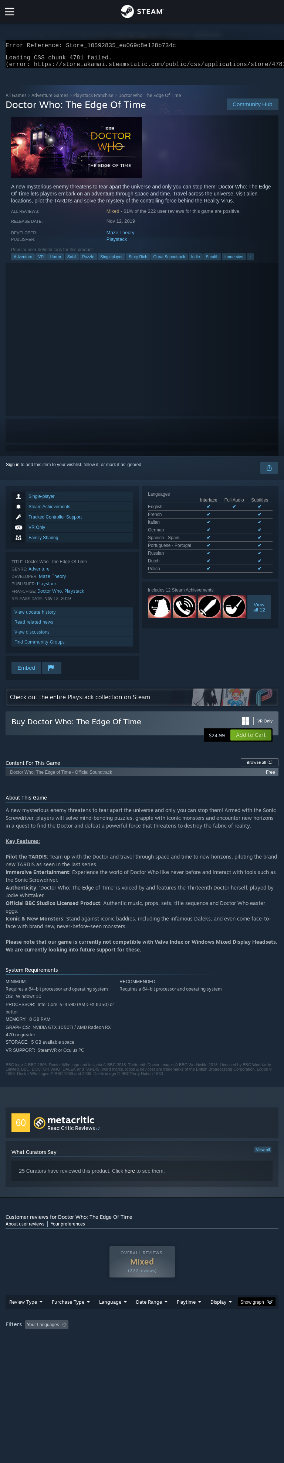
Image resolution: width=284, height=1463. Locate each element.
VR (41, 261)
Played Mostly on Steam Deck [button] (227, 1339)
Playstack (116, 243)
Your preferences (68, 1228)
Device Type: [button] (121, 1349)
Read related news (33, 626)
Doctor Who (49, 595)
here (130, 1175)
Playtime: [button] (175, 1339)
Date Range (149, 1317)
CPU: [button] (63, 1349)
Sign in (13, 469)
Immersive (233, 261)
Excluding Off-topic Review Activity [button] (118, 1339)
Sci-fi (71, 261)
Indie (195, 261)
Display (218, 1317)
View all (263, 1154)
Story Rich (138, 261)
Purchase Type (68, 1317)
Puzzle (88, 261)
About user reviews (25, 1228)
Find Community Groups (39, 646)
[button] (251, 739)
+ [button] (250, 261)
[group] (142, 1344)
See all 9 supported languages (178, 550)
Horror (55, 261)
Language (110, 1317)
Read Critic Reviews (71, 1132)
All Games (16, 100)
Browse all (260, 766)
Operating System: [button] (25, 1349)
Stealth (212, 261)
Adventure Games (49, 100)
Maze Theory (120, 237)
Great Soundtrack (169, 261)
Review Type (23, 1317)
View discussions (32, 636)
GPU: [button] (88, 1349)
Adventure (23, 261)
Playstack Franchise (93, 100)
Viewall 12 (259, 587)
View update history (35, 616)
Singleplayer (111, 261)
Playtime (186, 1317)
